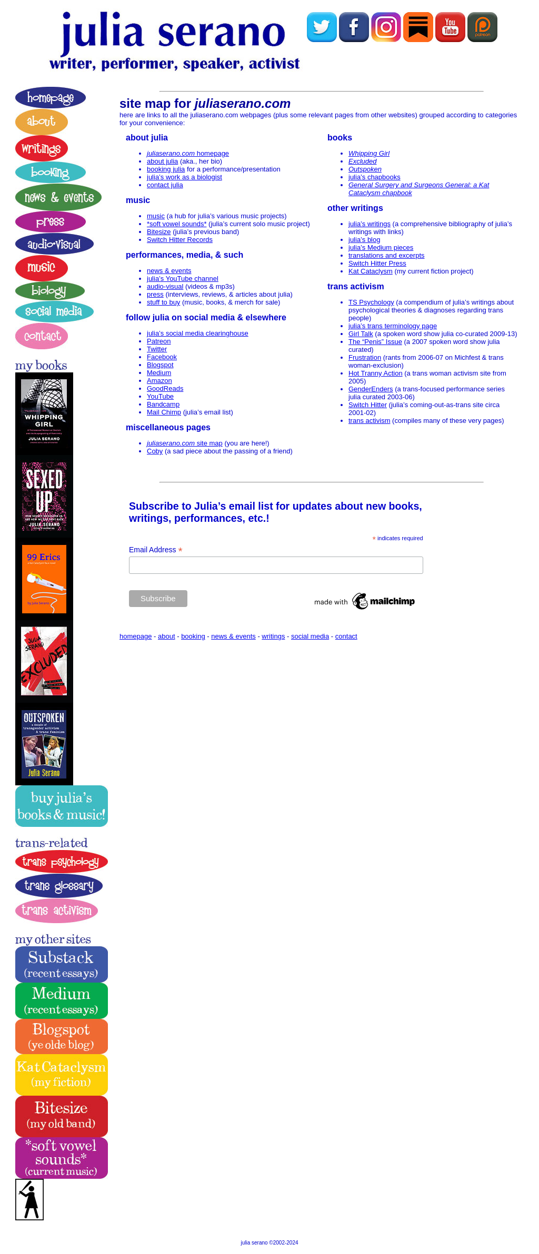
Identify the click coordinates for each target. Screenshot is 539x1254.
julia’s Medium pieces (380, 247)
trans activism (369, 420)
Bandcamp (163, 404)
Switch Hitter (367, 405)
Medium (159, 373)
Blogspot (160, 365)
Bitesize (159, 232)
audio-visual (165, 286)
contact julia (165, 185)
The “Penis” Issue (375, 342)
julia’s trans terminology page (392, 326)
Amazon (159, 381)
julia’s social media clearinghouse (197, 333)
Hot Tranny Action (375, 373)
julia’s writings (369, 224)
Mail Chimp (164, 412)
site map (185, 443)
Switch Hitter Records (180, 240)
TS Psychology (371, 302)
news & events (169, 271)
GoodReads (165, 388)
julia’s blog (364, 240)
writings (273, 636)
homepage (188, 153)
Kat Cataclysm (370, 271)
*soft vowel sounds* (176, 224)
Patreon (159, 341)
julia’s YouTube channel (182, 278)
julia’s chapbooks (374, 177)
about (166, 636)
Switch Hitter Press (377, 263)
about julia (162, 161)
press (155, 294)
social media (310, 636)
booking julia (166, 169)
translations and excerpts (386, 255)
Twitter (157, 349)
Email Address (156, 550)
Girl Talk (360, 334)
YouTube (160, 396)
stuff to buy (163, 302)
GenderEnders (370, 389)
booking (193, 636)
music (156, 216)
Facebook (162, 357)
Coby (155, 451)
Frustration (364, 357)
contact (346, 636)
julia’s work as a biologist (184, 177)
